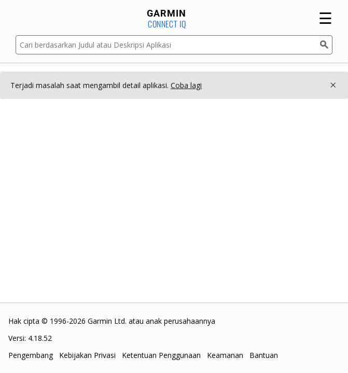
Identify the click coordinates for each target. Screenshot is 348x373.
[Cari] (326, 44)
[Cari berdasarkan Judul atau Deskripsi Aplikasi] (168, 44)
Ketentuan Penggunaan (161, 355)
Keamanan (225, 355)
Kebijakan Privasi (87, 355)
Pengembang (30, 355)
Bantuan (263, 355)
